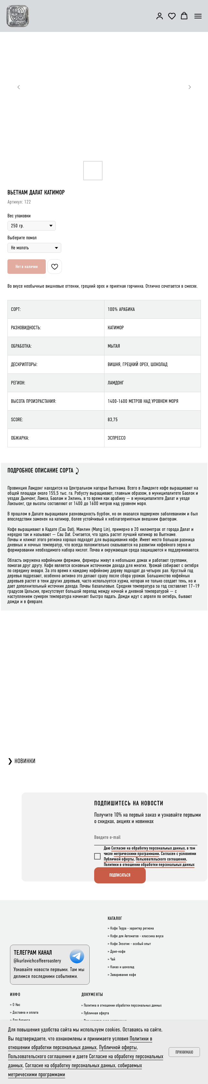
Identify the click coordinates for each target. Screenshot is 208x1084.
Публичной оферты (119, 859)
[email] (145, 837)
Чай (112, 959)
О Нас (16, 1005)
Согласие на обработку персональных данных (148, 848)
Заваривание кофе (123, 975)
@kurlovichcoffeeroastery (37, 960)
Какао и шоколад (122, 967)
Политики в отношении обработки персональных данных (149, 864)
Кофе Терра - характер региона (132, 928)
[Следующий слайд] (189, 87)
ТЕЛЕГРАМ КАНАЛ (33, 953)
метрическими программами (136, 853)
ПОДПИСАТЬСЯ (119, 875)
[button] (159, 16)
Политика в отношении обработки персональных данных (123, 1006)
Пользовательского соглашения (161, 859)
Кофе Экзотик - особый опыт (130, 944)
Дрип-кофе (117, 952)
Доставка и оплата (25, 1013)
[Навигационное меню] (198, 16)
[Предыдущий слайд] (19, 87)
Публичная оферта (96, 1013)
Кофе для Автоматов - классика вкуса (136, 936)
